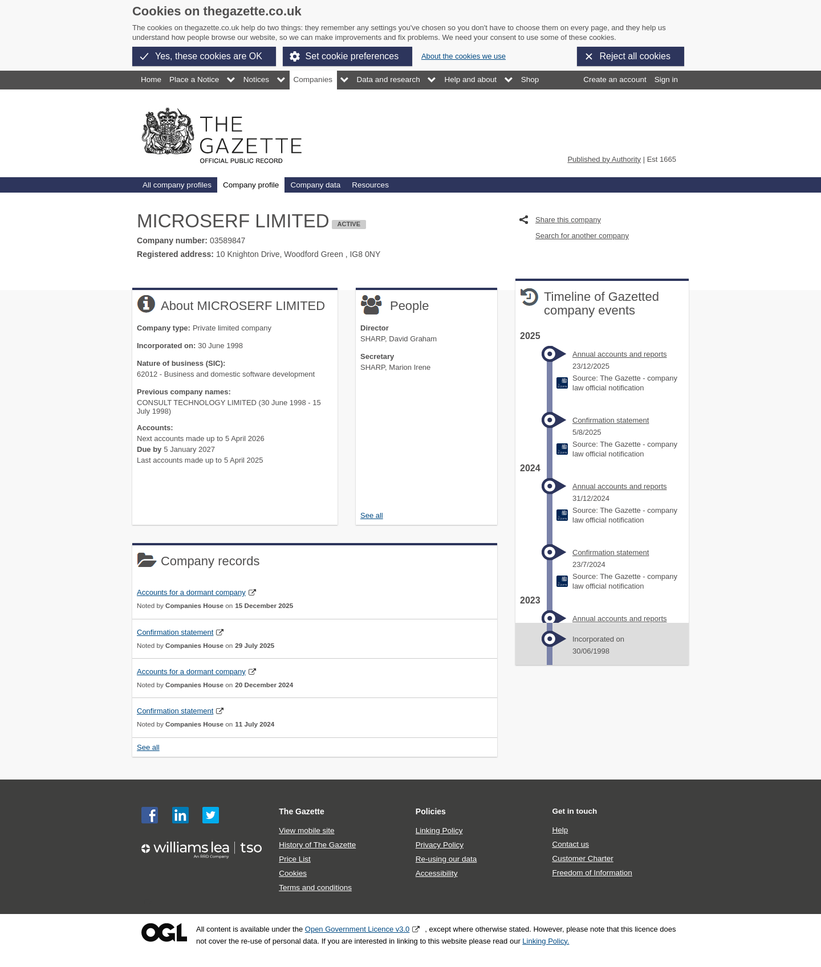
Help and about (470, 79)
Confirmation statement (175, 632)
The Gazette (301, 811)
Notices (256, 79)
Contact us (570, 844)
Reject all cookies (635, 56)
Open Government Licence (164, 932)
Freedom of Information (592, 872)
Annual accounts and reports (619, 354)
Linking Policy (439, 830)
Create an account (614, 79)
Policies (431, 811)
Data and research (388, 79)
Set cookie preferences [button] (352, 56)
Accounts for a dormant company (191, 592)
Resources (370, 185)
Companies (313, 79)
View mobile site (306, 830)
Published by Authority (604, 159)
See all (371, 515)
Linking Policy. (545, 941)
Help (560, 830)
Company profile (251, 185)
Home (151, 79)
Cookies (293, 873)
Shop (530, 79)
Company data (315, 185)
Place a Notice (194, 79)
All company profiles (177, 185)
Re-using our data (446, 859)
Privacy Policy (440, 844)
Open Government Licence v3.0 (357, 929)
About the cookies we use (463, 56)
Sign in (666, 79)
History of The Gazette (317, 844)
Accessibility (437, 873)
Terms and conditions (315, 887)
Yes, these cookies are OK (208, 56)
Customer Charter (582, 858)
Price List (295, 859)
